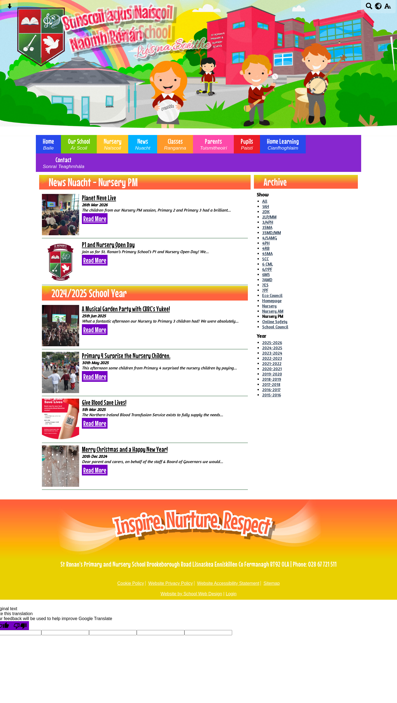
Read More (94, 219)
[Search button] (369, 8)
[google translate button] (378, 6)
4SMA (267, 253)
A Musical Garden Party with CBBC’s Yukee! (126, 309)
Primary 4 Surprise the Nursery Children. (126, 355)
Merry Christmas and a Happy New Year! (125, 449)
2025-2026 (272, 342)
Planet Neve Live (99, 198)
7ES (265, 285)
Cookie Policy (130, 583)
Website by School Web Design (191, 593)
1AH (265, 206)
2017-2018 (271, 384)
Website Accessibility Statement (228, 583)
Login (231, 593)
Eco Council (272, 295)
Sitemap (272, 583)
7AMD (267, 279)
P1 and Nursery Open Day (108, 244)
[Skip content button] (10, 8)
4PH (266, 243)
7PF (265, 290)
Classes (175, 144)
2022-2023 (272, 358)
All (264, 201)
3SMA (267, 227)
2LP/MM (269, 217)
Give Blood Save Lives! (104, 402)
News (142, 144)
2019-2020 (272, 374)
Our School (79, 144)
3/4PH (267, 222)
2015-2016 (271, 395)
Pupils (247, 144)
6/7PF (267, 269)
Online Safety (274, 321)
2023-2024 (272, 353)
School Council (275, 326)
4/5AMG (269, 237)
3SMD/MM (271, 232)
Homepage (271, 300)
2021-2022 (271, 363)
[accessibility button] (387, 8)
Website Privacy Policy (170, 583)
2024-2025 (272, 347)
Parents (213, 144)
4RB (266, 248)
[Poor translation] (20, 625)
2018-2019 (271, 379)
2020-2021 (272, 368)
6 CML (267, 264)
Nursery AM (272, 311)
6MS (266, 274)
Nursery (112, 144)
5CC (265, 258)
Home (48, 144)
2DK (266, 211)
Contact (63, 162)
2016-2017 (271, 389)
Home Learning (283, 144)
